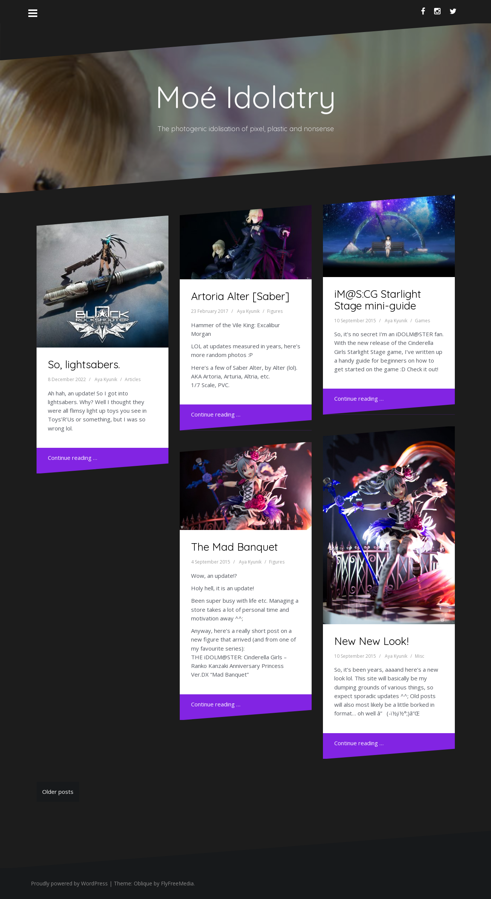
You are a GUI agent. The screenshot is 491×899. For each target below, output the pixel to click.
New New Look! (371, 641)
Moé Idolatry (245, 96)
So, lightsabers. (84, 364)
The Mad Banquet (234, 546)
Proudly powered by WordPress (69, 883)
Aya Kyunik (106, 379)
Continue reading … (72, 457)
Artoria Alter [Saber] (240, 296)
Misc (419, 656)
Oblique (143, 883)
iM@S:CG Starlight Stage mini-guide (377, 299)
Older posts (57, 791)
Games (422, 320)
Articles (133, 379)
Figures (275, 311)
